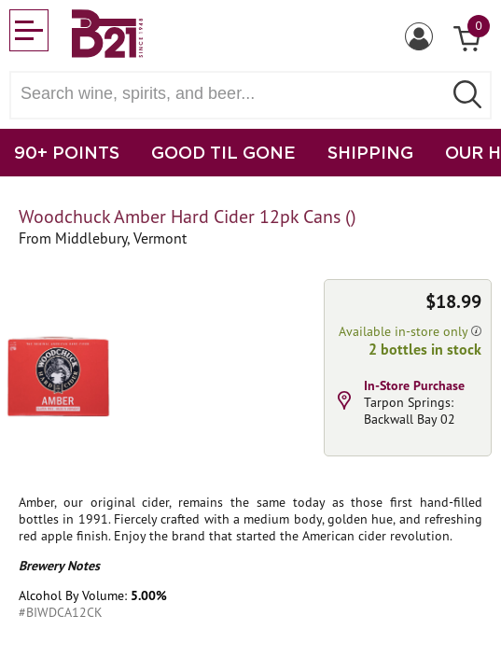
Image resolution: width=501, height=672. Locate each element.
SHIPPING (370, 152)
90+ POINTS (66, 152)
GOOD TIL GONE (223, 152)
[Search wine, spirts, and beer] (231, 94)
